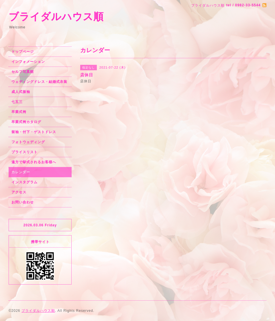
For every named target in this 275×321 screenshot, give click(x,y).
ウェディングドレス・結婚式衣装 (39, 82)
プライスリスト (24, 152)
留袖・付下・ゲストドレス (33, 132)
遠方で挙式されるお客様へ (33, 162)
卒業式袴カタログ (26, 122)
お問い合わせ (22, 202)
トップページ (22, 52)
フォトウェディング (28, 142)
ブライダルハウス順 (56, 16)
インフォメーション (28, 62)
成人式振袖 (20, 92)
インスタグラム (24, 182)
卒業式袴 (18, 112)
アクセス (18, 192)
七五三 (17, 102)
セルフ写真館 (22, 72)
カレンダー (20, 172)
